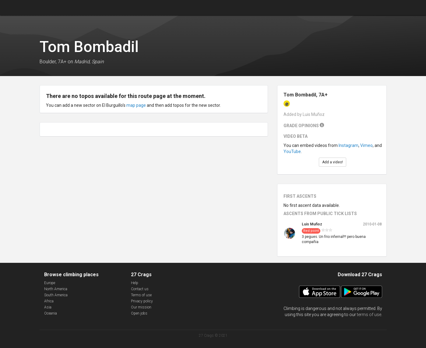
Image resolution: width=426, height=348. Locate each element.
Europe (49, 283)
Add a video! (332, 162)
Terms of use (141, 295)
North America (55, 289)
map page (136, 105)
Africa (49, 301)
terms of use (369, 314)
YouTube (292, 151)
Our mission (141, 307)
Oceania (50, 313)
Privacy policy (142, 301)
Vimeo (366, 145)
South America (56, 295)
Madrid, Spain (89, 61)
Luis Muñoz (312, 224)
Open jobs (139, 313)
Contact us (140, 289)
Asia (47, 307)
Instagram (348, 145)
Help (134, 283)
